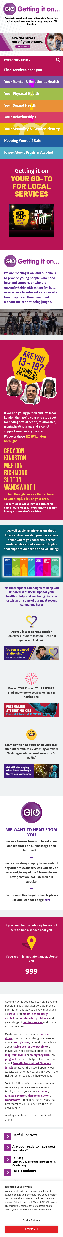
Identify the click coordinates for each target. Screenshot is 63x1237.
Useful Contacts (24, 1141)
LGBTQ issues (21, 1048)
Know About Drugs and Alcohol (30, 158)
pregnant (10, 1065)
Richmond (15, 478)
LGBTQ (34, 1167)
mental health (31, 1020)
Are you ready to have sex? (33, 1154)
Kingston (15, 464)
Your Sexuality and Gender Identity (26, 133)
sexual (12, 1020)
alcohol (9, 1024)
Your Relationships (20, 120)
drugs (44, 1020)
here (47, 905)
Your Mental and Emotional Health (27, 83)
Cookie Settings (31, 1220)
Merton (13, 471)
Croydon (14, 457)
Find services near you (23, 70)
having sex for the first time (30, 1052)
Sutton (13, 486)
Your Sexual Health (20, 108)
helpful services (33, 1028)
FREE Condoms (24, 1177)
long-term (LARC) (15, 1061)
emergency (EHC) (40, 1061)
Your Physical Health (21, 96)
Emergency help (17, 60)
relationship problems (34, 1024)
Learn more (45, 1209)
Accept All (31, 1229)
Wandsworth (19, 493)
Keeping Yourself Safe (22, 146)
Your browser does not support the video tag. (31, 223)
